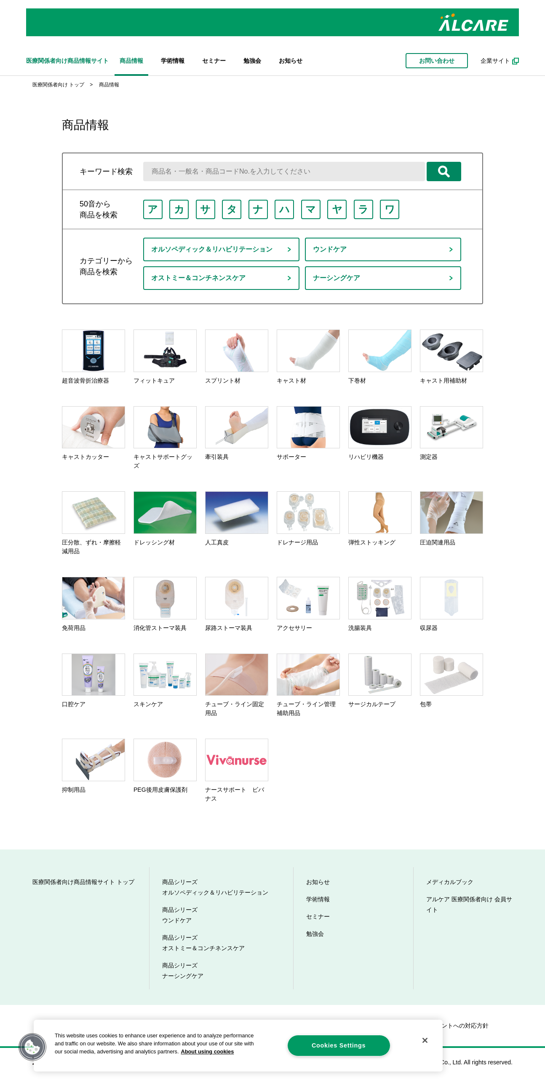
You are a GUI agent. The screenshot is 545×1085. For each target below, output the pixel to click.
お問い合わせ (436, 60)
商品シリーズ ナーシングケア (182, 970)
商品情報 (131, 60)
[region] (238, 1046)
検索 (444, 171)
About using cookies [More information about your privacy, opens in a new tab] (207, 1051)
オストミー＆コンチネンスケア (198, 277)
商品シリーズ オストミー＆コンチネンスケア (203, 942)
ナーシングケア (336, 277)
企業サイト (495, 60)
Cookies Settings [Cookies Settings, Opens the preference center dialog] (339, 1045)
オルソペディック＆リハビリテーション (211, 249)
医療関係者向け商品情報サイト (67, 60)
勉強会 (252, 60)
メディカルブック (449, 882)
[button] (32, 1047)
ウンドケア (330, 249)
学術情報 (172, 60)
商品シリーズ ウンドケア (180, 915)
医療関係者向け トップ (58, 85)
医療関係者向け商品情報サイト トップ (83, 882)
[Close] (425, 1040)
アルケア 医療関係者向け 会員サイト (469, 904)
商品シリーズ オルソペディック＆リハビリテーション (215, 887)
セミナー (214, 60)
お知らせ (290, 60)
